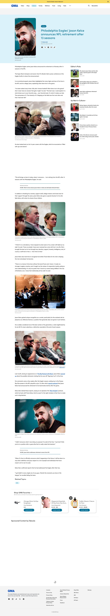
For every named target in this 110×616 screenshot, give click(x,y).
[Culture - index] (43, 26)
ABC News (76, 592)
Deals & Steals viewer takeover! (55, 1)
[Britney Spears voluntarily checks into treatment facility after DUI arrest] (85, 107)
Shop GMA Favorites (22, 492)
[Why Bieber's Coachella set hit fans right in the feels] (85, 117)
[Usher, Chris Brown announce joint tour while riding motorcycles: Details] (85, 137)
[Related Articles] (40, 186)
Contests (48, 590)
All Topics (76, 600)
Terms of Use (49, 592)
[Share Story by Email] (51, 47)
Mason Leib (45, 42)
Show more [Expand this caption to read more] (62, 367)
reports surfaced (53, 383)
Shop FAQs (76, 590)
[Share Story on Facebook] (42, 47)
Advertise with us (50, 605)
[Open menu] (70, 5)
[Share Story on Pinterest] (48, 47)
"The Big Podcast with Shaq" (45, 374)
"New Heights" (54, 391)
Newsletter (95, 6)
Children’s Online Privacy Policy (50, 602)
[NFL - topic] (17, 483)
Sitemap (89, 590)
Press (61, 600)
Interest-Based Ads (64, 593)
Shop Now (29, 510)
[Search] (88, 6)
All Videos (76, 597)
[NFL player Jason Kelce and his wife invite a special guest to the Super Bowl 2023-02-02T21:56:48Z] (85, 73)
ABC (75, 595)
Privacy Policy (49, 595)
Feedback (62, 602)
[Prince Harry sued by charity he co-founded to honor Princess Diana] (85, 127)
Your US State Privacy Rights (65, 590)
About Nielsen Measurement (63, 597)
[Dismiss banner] (108, 1)
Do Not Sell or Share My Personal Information (51, 598)
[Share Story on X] (45, 47)
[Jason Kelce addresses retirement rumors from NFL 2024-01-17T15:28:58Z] (85, 93)
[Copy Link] (54, 47)
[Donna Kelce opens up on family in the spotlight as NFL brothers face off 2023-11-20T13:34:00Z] (85, 83)
